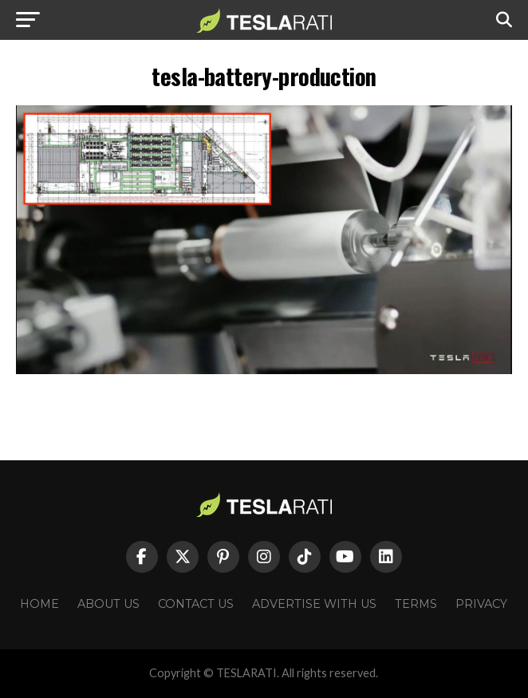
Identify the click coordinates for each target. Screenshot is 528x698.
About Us (108, 604)
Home (39, 604)
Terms (416, 604)
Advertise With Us (314, 604)
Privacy (481, 604)
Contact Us (196, 604)
